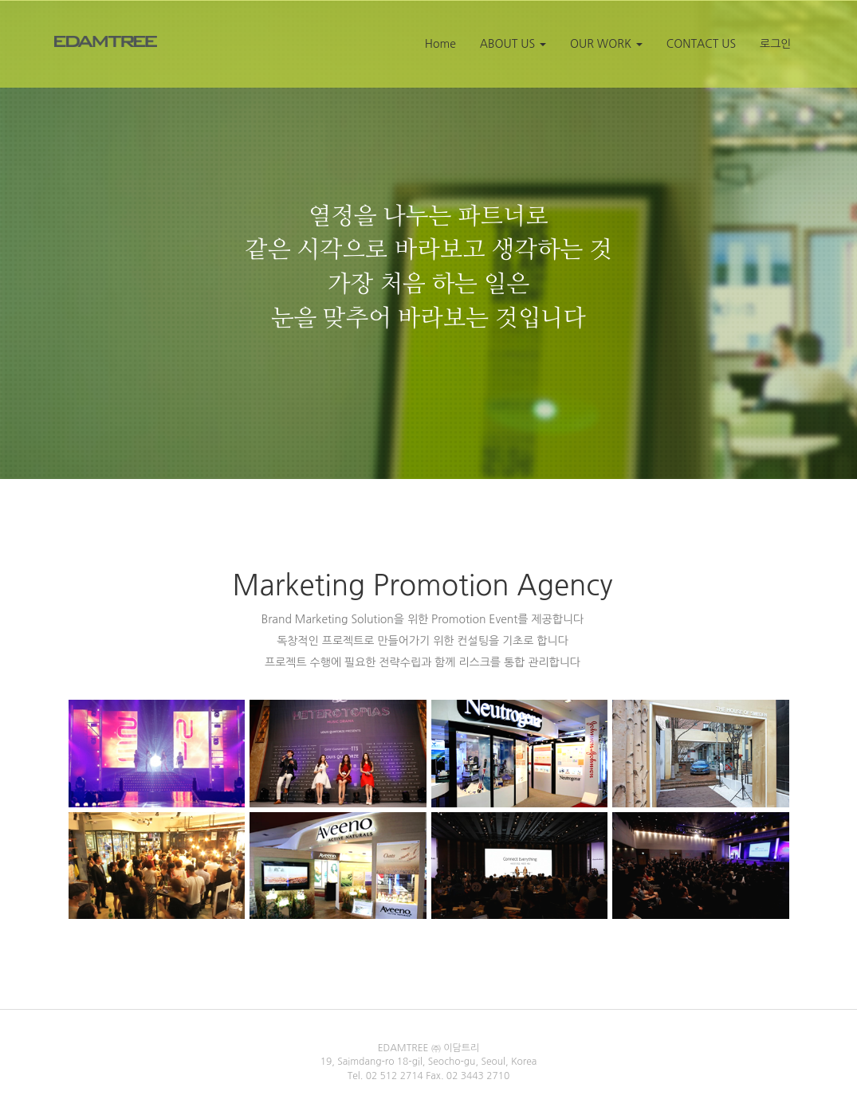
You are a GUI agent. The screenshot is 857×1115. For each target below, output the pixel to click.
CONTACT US (701, 43)
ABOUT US (513, 43)
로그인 (775, 43)
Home (440, 43)
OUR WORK (606, 43)
